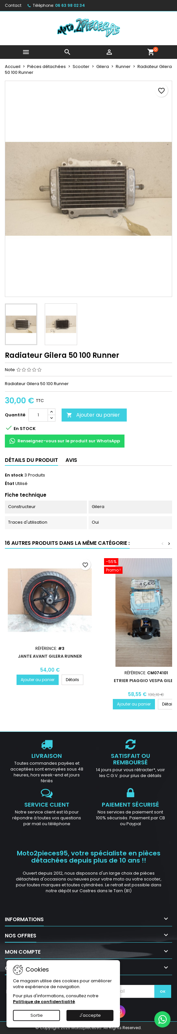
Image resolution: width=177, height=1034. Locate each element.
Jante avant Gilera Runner (50, 656)
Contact (13, 5)
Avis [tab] (71, 460)
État (9, 484)
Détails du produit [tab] (31, 460)
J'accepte (90, 1015)
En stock (14, 475)
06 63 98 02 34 (70, 5)
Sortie (36, 1015)
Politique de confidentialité (44, 1002)
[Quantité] (38, 415)
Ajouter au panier (93, 415)
